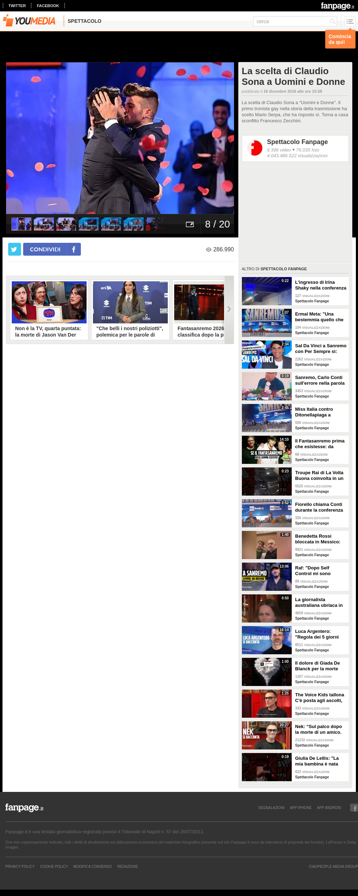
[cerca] (295, 21)
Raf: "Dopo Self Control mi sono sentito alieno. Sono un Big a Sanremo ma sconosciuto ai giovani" (320, 571)
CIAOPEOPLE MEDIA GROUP (333, 866)
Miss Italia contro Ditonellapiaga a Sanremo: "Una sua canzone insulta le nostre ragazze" (316, 412)
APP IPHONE (301, 807)
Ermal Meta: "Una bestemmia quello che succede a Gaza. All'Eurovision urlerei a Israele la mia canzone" (320, 317)
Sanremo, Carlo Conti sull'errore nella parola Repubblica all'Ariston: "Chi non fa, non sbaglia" (320, 380)
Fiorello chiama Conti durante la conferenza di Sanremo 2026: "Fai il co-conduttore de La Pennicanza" (319, 507)
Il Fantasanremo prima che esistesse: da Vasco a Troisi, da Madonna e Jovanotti (320, 444)
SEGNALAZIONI (271, 807)
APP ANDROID (329, 807)
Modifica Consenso (92, 866)
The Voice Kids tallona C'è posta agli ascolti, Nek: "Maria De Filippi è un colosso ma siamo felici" (321, 697)
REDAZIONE (127, 866)
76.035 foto (307, 150)
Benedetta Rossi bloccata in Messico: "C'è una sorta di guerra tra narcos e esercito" (318, 539)
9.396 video (279, 150)
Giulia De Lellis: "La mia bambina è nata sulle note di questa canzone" (317, 761)
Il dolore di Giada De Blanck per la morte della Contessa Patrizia (320, 666)
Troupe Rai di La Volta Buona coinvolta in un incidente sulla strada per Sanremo (319, 475)
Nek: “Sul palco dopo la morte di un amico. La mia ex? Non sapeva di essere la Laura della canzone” (321, 729)
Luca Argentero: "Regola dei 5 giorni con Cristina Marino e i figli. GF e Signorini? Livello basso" (320, 634)
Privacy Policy (20, 866)
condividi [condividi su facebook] (45, 249)
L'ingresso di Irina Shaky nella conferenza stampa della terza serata (321, 285)
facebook (48, 6)
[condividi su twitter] (14, 249)
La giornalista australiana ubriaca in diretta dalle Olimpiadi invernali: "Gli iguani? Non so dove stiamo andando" (319, 602)
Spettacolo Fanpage (297, 141)
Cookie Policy (54, 866)
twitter (17, 6)
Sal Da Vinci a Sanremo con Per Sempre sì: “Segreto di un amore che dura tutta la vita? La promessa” (321, 348)
